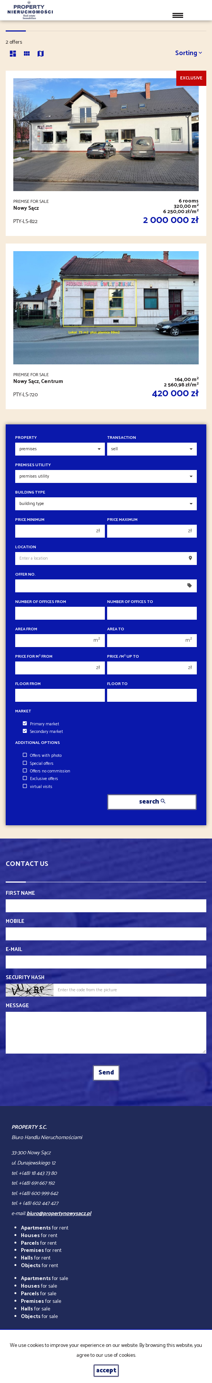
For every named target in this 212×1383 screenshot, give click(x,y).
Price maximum (122, 520)
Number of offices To (130, 602)
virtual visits (37, 786)
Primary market (41, 724)
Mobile (15, 922)
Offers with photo (42, 755)
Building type (30, 492)
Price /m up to (123, 657)
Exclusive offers (40, 778)
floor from (28, 684)
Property (26, 438)
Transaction (121, 438)
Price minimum (29, 520)
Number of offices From (40, 602)
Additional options (37, 743)
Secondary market (43, 731)
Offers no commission (46, 771)
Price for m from (33, 657)
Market (23, 711)
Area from (26, 629)
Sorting (188, 53)
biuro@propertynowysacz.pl (59, 1213)
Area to (115, 629)
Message (17, 1006)
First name (20, 893)
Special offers (38, 763)
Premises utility (33, 465)
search (152, 802)
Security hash (25, 978)
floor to (117, 684)
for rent (44, 1228)
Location (25, 547)
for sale (44, 1278)
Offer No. (25, 575)
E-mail (14, 950)
